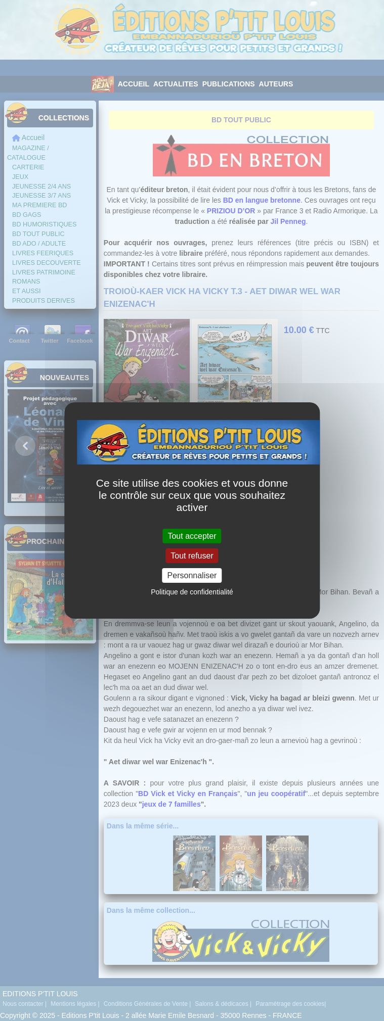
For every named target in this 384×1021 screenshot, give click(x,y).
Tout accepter (191, 535)
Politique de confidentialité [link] (192, 592)
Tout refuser (191, 555)
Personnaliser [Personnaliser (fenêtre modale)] (192, 575)
